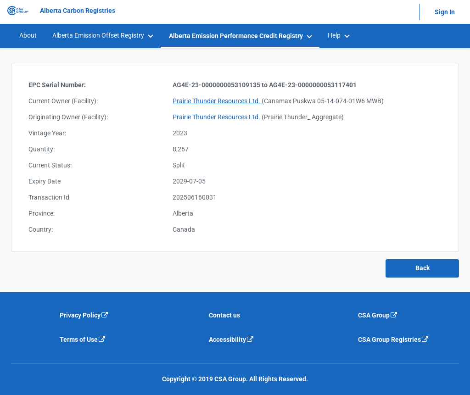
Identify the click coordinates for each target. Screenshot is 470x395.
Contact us (224, 315)
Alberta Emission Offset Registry (98, 35)
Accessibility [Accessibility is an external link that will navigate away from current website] (231, 339)
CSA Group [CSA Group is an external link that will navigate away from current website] (378, 315)
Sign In (445, 12)
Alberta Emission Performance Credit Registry (236, 35)
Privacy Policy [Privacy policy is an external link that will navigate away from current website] (84, 315)
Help (334, 35)
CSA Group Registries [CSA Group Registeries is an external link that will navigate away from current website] (393, 339)
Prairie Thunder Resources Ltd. (217, 101)
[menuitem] (27, 35)
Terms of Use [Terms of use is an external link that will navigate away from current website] (83, 339)
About (28, 35)
